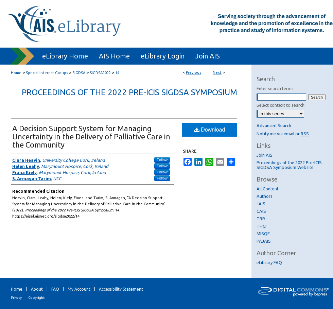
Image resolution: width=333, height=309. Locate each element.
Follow (162, 160)
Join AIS (265, 155)
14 (117, 73)
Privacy (16, 297)
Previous (193, 72)
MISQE (263, 233)
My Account (79, 289)
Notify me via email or (283, 133)
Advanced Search (274, 125)
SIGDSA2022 (100, 73)
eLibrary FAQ (269, 262)
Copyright (36, 297)
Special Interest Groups (47, 73)
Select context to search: (281, 105)
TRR (261, 218)
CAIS (261, 211)
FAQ (55, 289)
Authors (265, 196)
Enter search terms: (276, 88)
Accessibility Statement (121, 289)
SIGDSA (78, 73)
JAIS (261, 203)
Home (16, 73)
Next (217, 72)
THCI (261, 226)
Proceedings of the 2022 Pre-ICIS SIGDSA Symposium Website (289, 165)
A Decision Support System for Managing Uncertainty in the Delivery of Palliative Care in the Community (91, 136)
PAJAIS (264, 241)
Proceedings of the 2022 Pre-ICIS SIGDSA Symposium (129, 92)
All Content (268, 188)
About (37, 289)
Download (209, 130)
